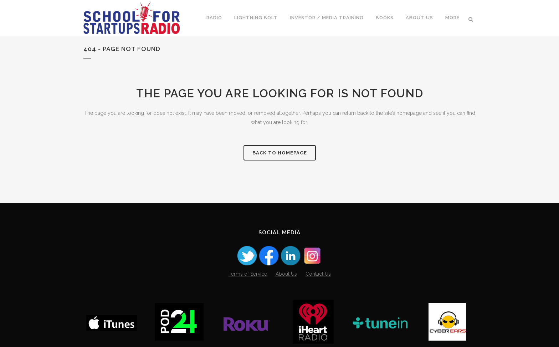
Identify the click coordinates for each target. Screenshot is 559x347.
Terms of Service (248, 274)
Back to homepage (279, 152)
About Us (286, 274)
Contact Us (318, 274)
